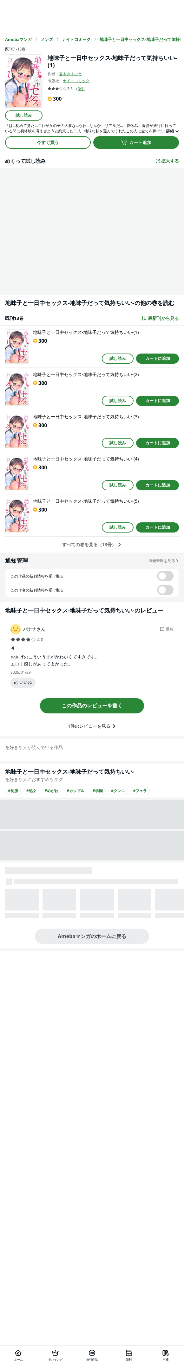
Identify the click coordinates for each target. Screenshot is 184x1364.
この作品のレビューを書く (92, 705)
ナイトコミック (76, 80)
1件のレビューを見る (92, 726)
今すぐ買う (48, 142)
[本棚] (165, 1355)
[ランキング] (55, 1355)
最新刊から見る (160, 318)
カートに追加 (157, 358)
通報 (167, 629)
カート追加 (136, 142)
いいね (23, 682)
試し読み (24, 115)
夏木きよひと (70, 73)
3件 (81, 88)
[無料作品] (92, 1355)
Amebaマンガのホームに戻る (92, 936)
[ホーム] (18, 1355)
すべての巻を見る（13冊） (92, 544)
